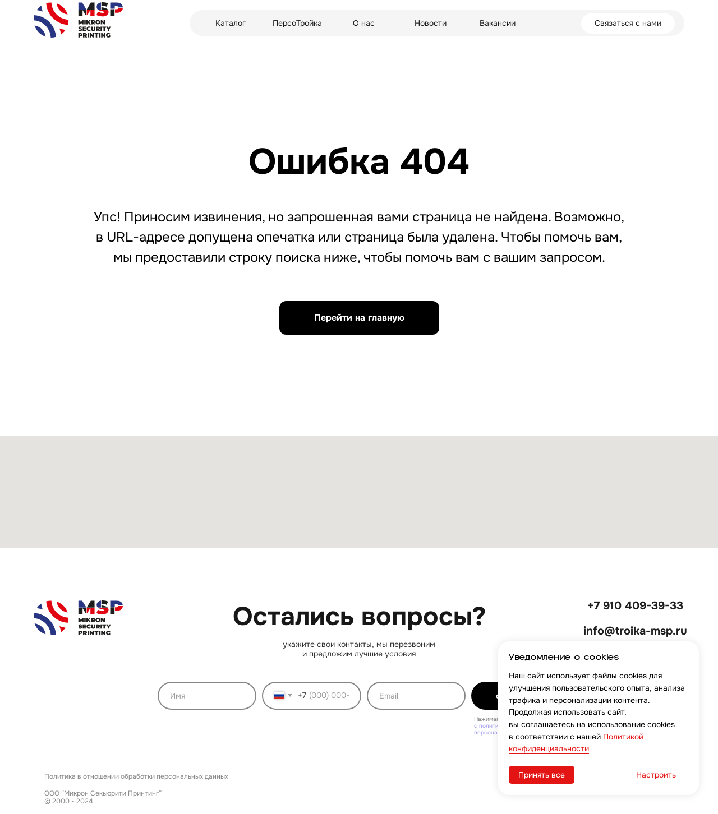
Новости (431, 23)
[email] (416, 696)
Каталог (230, 23)
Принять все (541, 775)
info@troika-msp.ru (635, 631)
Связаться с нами (628, 23)
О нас (364, 23)
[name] (207, 696)
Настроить (656, 775)
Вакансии (498, 23)
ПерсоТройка (297, 23)
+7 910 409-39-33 (635, 606)
